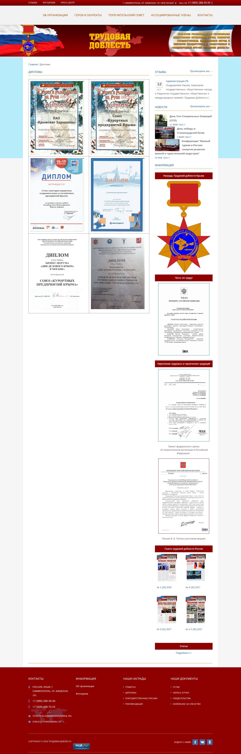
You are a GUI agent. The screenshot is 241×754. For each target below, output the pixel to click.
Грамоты (130, 687)
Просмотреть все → (201, 71)
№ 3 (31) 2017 (164, 629)
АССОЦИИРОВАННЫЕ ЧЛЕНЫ (171, 15)
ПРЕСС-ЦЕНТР (68, 3)
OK (210, 742)
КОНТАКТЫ (205, 15)
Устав (176, 687)
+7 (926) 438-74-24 (44, 706)
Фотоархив (82, 693)
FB (195, 742)
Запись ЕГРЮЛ (181, 693)
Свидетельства (182, 698)
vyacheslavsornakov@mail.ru (52, 716)
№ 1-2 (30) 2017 (194, 629)
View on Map (167, 3)
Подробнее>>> (183, 653)
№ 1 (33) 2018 (164, 587)
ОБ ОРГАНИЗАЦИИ (55, 15)
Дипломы (130, 693)
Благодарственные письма (141, 698)
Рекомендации (134, 704)
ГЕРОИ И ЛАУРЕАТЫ (88, 15)
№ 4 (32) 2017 (193, 587)
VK (202, 742)
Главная (33, 64)
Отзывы (32, 3)
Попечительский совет (126, 15)
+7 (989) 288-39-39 (199, 2)
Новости (161, 107)
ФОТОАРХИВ (49, 3)
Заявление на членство (187, 704)
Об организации (85, 686)
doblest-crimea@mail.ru (47, 722)
